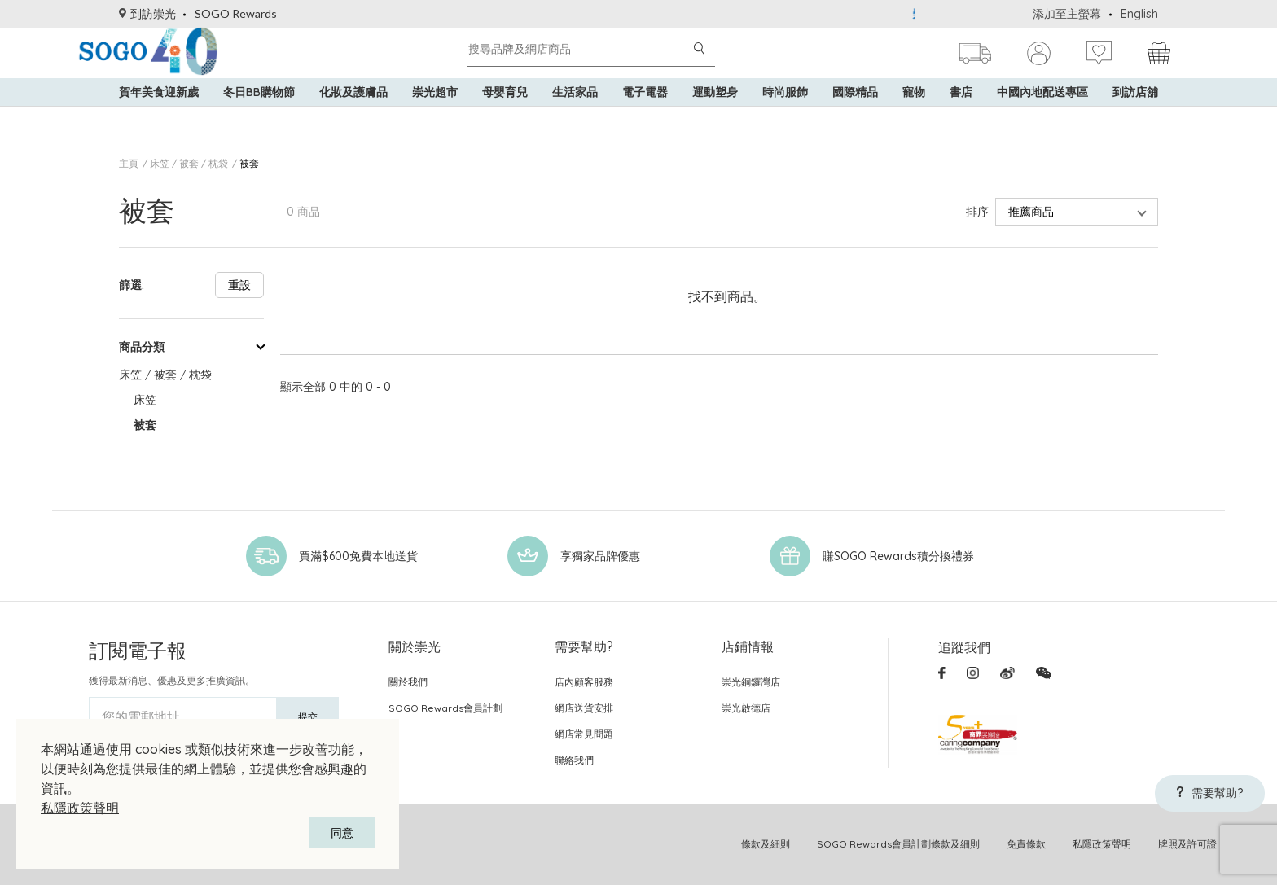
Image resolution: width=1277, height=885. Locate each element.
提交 (308, 717)
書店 (961, 114)
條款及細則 (765, 844)
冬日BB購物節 (259, 114)
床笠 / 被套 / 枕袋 (189, 163)
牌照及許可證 (1187, 844)
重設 (239, 285)
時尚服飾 (785, 114)
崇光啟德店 (746, 708)
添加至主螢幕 (1067, 14)
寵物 (913, 114)
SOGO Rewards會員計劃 (445, 708)
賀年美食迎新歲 (159, 114)
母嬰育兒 (505, 114)
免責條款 (1026, 844)
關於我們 (408, 682)
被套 (249, 163)
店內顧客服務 (584, 682)
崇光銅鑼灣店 (751, 682)
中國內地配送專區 (1042, 114)
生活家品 (575, 114)
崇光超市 (435, 114)
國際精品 (855, 114)
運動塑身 (715, 114)
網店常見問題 (584, 734)
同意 (342, 833)
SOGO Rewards (236, 13)
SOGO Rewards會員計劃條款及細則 (898, 844)
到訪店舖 (1135, 114)
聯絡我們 (574, 760)
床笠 (145, 399)
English (1139, 14)
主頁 (128, 163)
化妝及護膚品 (353, 114)
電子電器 (645, 114)
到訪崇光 (147, 13)
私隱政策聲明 (80, 808)
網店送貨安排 (584, 708)
